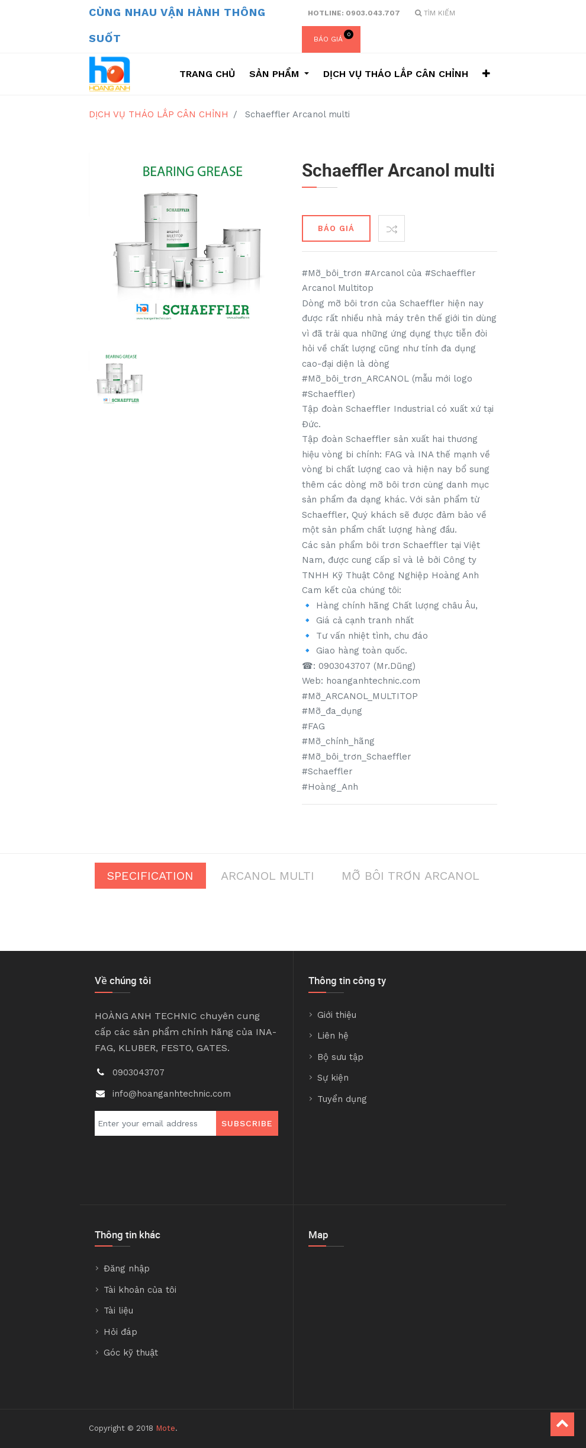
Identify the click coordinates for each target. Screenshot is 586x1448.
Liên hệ (333, 1035)
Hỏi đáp (120, 1332)
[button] (486, 74)
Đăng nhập (127, 1268)
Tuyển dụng (342, 1099)
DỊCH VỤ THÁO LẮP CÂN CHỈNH (158, 114)
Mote (165, 1428)
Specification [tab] (150, 876)
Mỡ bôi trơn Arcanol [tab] (410, 876)
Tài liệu (118, 1310)
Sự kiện (333, 1077)
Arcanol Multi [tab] (267, 876)
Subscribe (247, 1123)
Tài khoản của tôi (140, 1289)
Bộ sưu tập (340, 1057)
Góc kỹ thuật (131, 1352)
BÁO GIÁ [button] (336, 228)
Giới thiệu (336, 1015)
